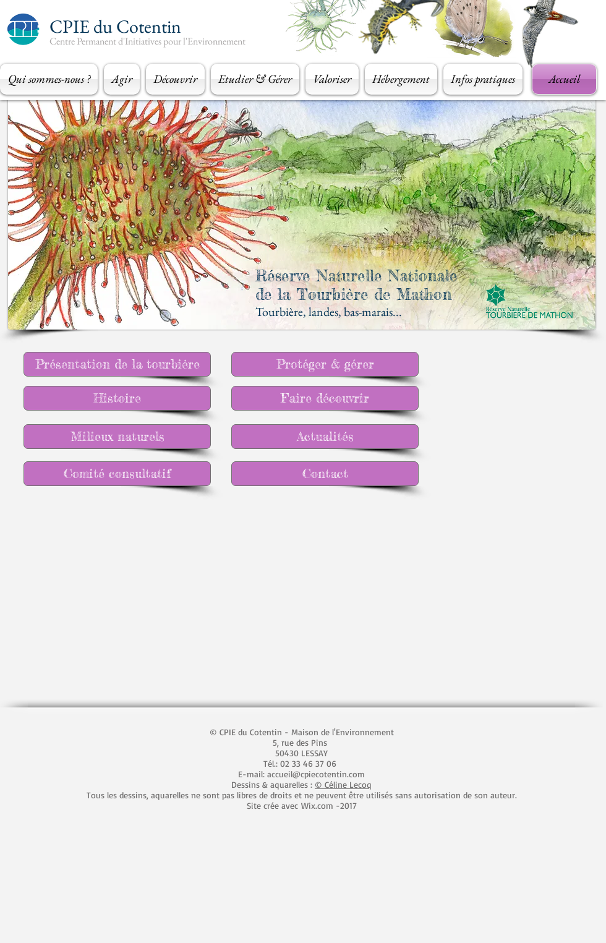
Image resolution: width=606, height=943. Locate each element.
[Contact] (325, 473)
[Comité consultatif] (117, 473)
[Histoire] (117, 398)
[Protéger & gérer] (325, 364)
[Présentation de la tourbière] (117, 364)
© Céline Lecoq (343, 784)
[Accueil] (564, 79)
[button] (50, 79)
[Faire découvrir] (325, 398)
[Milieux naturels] (117, 436)
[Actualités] (325, 436)
